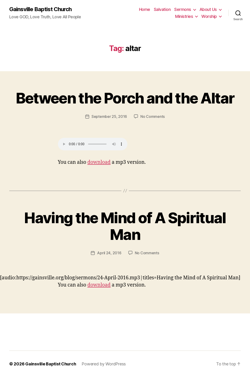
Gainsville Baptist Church (40, 9)
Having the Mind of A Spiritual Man (125, 226)
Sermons (182, 9)
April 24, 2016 (109, 253)
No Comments (152, 116)
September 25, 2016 (109, 116)
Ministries (184, 16)
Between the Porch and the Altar (125, 98)
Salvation (162, 9)
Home (144, 9)
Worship (209, 16)
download (99, 162)
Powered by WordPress (104, 363)
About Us (208, 9)
